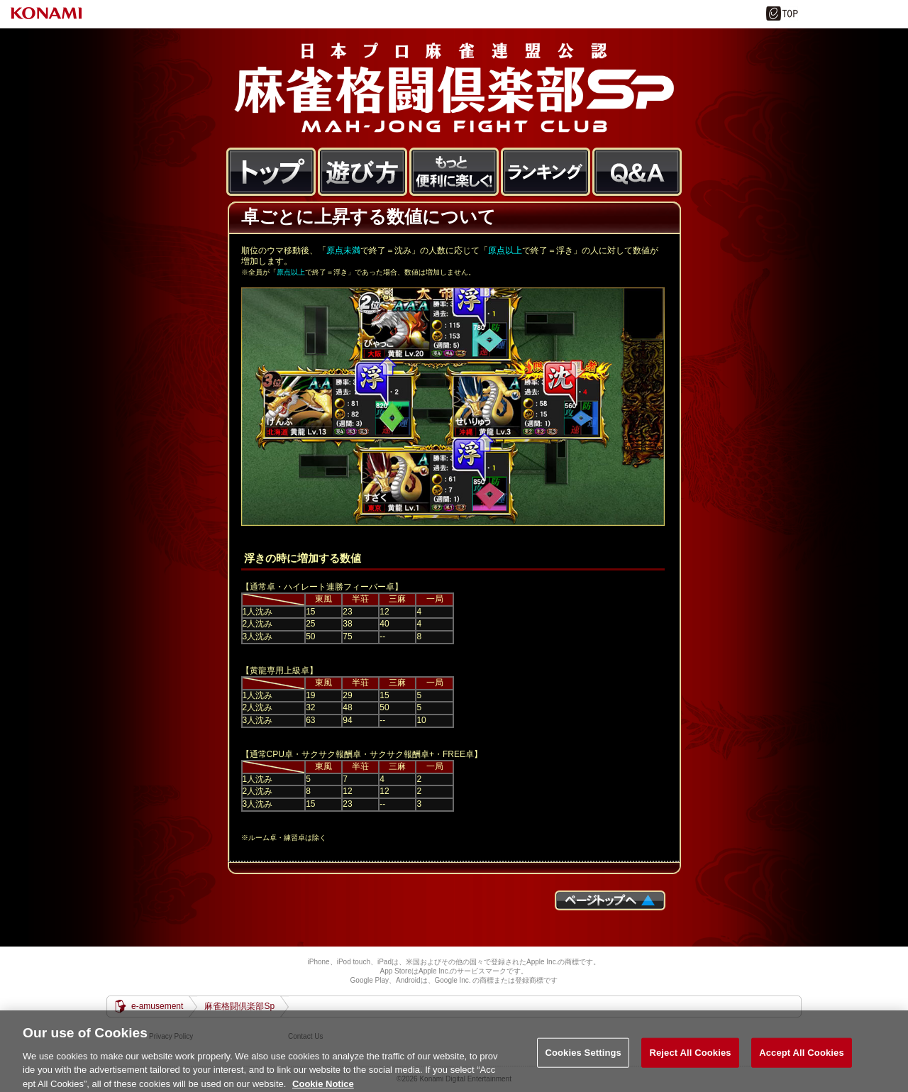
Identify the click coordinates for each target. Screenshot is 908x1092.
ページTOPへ (610, 900)
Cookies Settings (583, 1063)
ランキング (546, 172)
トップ (271, 172)
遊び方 (363, 172)
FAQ (637, 172)
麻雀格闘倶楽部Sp (454, 88)
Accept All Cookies (801, 1063)
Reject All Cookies (690, 1063)
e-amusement (157, 1006)
